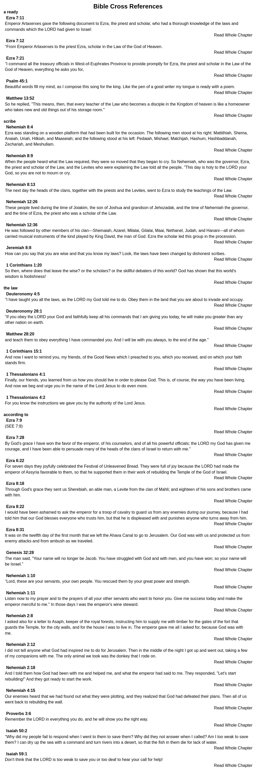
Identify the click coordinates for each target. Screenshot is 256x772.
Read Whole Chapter (233, 35)
